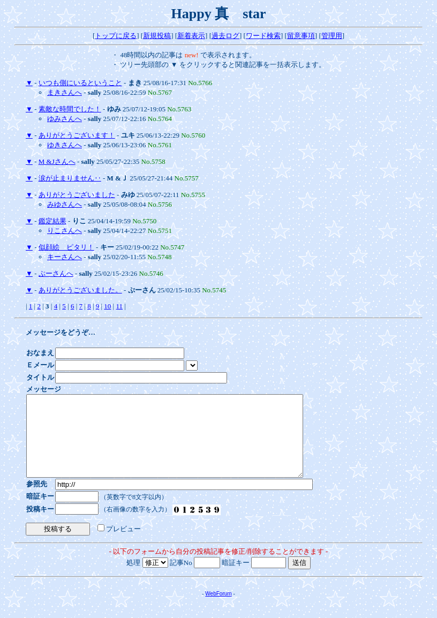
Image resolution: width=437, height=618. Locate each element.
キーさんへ (64, 257)
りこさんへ (64, 231)
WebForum (218, 610)
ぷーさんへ (56, 273)
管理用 (331, 36)
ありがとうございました (77, 195)
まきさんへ (64, 92)
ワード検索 (263, 36)
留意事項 (301, 36)
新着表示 (191, 36)
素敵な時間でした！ (70, 109)
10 (107, 306)
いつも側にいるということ (80, 83)
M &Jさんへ (57, 161)
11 (119, 306)
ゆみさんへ (64, 119)
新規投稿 (157, 36)
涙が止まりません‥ (70, 178)
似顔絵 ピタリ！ (66, 247)
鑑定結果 (52, 221)
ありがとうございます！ (77, 135)
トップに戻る (116, 36)
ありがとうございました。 (80, 290)
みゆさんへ (64, 204)
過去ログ (225, 36)
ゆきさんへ (64, 145)
